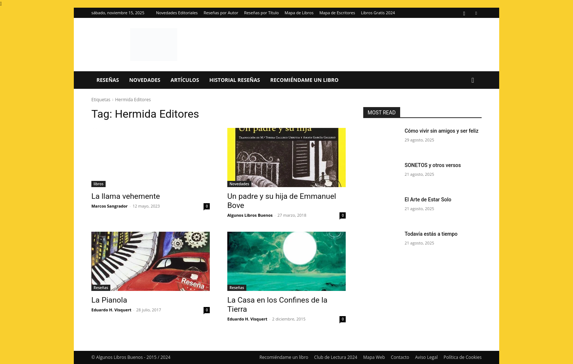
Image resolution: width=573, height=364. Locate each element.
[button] (473, 80)
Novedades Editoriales (177, 12)
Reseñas (107, 79)
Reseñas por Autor (221, 12)
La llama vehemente (125, 196)
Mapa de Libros (299, 12)
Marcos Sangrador (109, 206)
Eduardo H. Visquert (111, 309)
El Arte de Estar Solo (428, 199)
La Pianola (109, 300)
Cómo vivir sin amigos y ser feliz (441, 131)
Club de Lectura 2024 (335, 357)
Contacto (400, 357)
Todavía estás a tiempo (431, 234)
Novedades (144, 79)
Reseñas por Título (261, 12)
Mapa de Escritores (337, 12)
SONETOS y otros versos (433, 165)
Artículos (185, 79)
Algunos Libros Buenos (250, 215)
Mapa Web (374, 357)
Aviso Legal (426, 357)
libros (98, 183)
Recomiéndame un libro (304, 79)
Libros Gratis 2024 (378, 12)
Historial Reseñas (234, 79)
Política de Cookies (463, 357)
